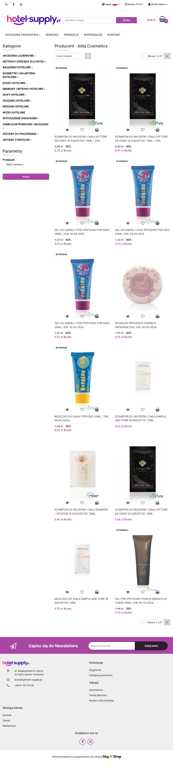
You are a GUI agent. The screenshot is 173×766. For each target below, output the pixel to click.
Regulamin (95, 670)
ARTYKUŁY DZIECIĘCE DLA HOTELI (25, 61)
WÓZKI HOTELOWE (14, 112)
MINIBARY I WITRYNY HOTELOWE (24, 89)
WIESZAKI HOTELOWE (16, 106)
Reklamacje (9, 725)
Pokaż (25, 176)
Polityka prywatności (101, 675)
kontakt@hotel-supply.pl (28, 679)
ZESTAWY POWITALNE (17, 139)
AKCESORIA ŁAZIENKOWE (19, 55)
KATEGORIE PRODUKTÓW (23, 35)
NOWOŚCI (52, 35)
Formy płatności (98, 695)
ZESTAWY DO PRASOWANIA (21, 133)
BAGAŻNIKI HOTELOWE (18, 67)
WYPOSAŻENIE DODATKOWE (21, 118)
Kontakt (7, 715)
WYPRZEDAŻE (93, 35)
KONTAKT (114, 35)
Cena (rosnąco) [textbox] (64, 56)
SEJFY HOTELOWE (15, 94)
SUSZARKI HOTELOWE (17, 100)
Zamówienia (96, 690)
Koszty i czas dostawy (101, 700)
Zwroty (6, 720)
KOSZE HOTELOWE (15, 83)
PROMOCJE (71, 35)
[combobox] (72, 56)
